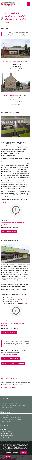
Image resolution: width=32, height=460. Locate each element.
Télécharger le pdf (9, 231)
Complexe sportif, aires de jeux (11, 419)
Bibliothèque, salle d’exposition (11, 417)
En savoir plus (7, 450)
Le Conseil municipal (8, 402)
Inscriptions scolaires (10, 358)
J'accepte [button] (7, 456)
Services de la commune (9, 404)
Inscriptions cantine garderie (13, 363)
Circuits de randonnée (8, 421)
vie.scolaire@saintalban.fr (9, 354)
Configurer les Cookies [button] (11, 452)
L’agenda (5, 415)
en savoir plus (16, 71)
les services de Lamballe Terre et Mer (13, 405)
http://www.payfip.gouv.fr (9, 387)
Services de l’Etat (7, 407)
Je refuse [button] (23, 452)
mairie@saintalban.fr (11, 438)
